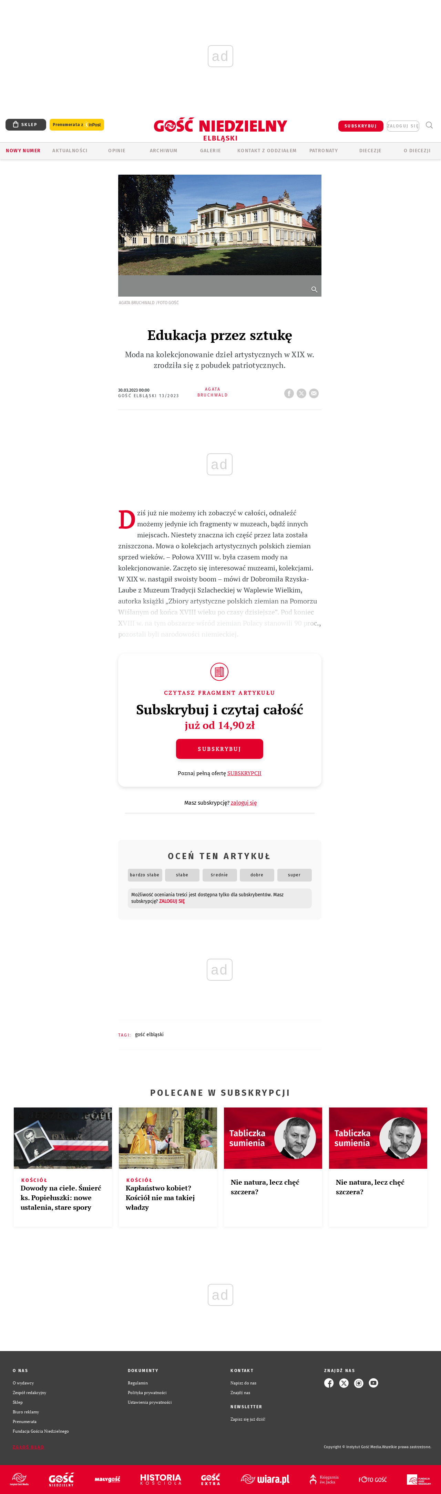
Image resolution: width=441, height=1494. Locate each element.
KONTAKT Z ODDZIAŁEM (267, 151)
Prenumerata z (77, 125)
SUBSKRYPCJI (244, 773)
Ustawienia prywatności (150, 1402)
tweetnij (303, 391)
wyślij (315, 391)
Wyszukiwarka (429, 125)
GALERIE (210, 151)
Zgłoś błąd (28, 1447)
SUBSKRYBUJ (361, 126)
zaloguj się (403, 126)
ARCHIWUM (164, 151)
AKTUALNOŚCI (70, 151)
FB (290, 391)
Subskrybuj (219, 749)
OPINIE (116, 151)
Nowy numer (23, 151)
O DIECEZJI (417, 151)
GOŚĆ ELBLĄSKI (149, 1035)
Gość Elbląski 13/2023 (149, 395)
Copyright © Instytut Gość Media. (353, 1447)
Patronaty (323, 151)
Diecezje (370, 151)
